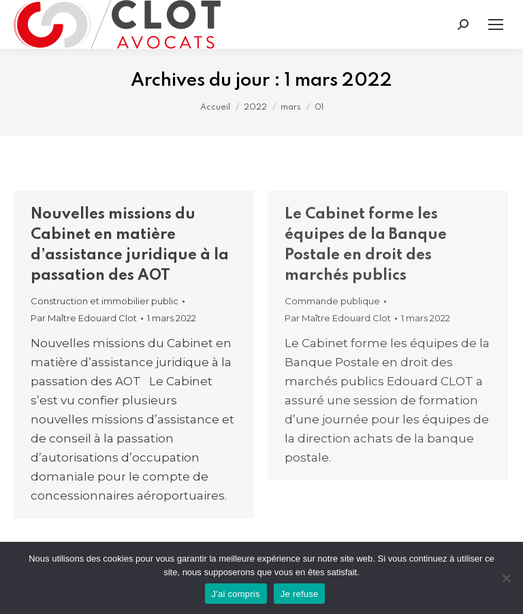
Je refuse (300, 594)
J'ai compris (236, 594)
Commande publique (332, 300)
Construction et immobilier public (104, 300)
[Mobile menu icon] (495, 24)
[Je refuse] (506, 578)
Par (84, 317)
